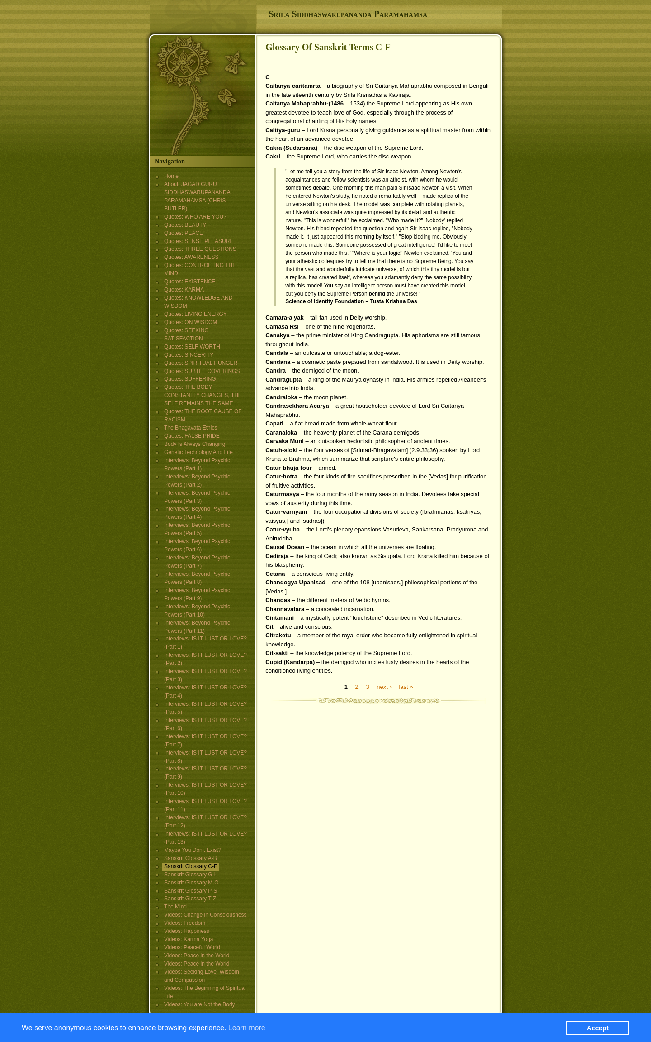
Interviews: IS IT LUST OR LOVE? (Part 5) (205, 708)
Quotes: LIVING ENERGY (195, 314)
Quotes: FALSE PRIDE (192, 436)
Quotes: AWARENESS (191, 257)
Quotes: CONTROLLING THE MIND (200, 269)
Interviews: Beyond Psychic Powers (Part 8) (197, 578)
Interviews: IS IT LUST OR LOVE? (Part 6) (205, 724)
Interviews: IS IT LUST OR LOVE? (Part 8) (205, 757)
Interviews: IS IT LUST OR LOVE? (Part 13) (205, 838)
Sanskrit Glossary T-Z (190, 898)
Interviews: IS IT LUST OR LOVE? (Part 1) (205, 643)
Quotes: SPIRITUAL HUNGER (200, 363)
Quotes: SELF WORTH (192, 347)
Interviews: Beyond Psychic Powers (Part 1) (197, 464)
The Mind (175, 906)
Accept (598, 1029)
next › (384, 686)
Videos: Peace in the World (196, 955)
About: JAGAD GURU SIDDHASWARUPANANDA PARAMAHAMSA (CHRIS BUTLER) (197, 196)
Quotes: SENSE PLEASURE (198, 241)
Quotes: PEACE (183, 233)
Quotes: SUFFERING (190, 379)
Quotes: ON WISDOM (190, 322)
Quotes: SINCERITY (188, 355)
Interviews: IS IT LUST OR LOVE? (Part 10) (205, 789)
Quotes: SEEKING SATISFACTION (186, 334)
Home (171, 176)
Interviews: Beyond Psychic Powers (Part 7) (197, 561)
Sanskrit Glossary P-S (190, 891)
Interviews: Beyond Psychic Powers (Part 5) (197, 529)
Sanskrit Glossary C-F (190, 866)
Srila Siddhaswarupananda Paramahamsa (348, 14)
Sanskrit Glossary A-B (190, 858)
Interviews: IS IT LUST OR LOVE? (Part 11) (205, 805)
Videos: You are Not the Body (199, 1004)
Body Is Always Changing (194, 444)
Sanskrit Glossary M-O (191, 882)
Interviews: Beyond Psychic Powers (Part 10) (197, 610)
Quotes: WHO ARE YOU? (195, 217)
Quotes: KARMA (184, 290)
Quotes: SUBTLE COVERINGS (202, 371)
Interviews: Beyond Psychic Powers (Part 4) (197, 513)
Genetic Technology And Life (198, 452)
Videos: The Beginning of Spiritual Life (204, 992)
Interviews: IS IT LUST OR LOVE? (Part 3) (205, 675)
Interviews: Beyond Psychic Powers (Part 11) (197, 627)
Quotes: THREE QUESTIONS (200, 249)
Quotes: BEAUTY (185, 225)
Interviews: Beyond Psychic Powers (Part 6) (197, 545)
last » (406, 686)
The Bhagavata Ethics (190, 428)
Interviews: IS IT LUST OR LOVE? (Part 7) (205, 740)
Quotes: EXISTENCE (189, 281)
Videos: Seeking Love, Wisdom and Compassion (201, 976)
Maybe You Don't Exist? (192, 850)
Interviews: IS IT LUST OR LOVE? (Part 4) (205, 691)
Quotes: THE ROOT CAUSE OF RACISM (203, 415)
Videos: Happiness (186, 931)
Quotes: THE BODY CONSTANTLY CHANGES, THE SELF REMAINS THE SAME (203, 395)
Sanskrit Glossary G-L (190, 874)
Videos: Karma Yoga (188, 939)
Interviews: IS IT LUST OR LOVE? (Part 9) (205, 772)
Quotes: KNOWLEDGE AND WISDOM (198, 302)
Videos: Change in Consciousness (205, 915)
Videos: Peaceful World (192, 947)
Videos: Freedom (184, 923)
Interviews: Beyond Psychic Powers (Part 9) (197, 594)
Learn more (246, 1029)
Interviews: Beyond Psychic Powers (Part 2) (197, 480)
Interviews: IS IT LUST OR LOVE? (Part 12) (205, 821)
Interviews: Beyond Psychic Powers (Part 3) (197, 497)
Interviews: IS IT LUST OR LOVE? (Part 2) (205, 659)
